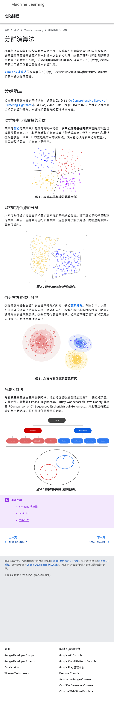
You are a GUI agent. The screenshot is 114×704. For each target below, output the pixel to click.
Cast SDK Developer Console (76, 685)
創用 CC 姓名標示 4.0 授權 (65, 561)
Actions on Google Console (75, 679)
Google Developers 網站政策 (42, 564)
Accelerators (12, 667)
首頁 (6, 30)
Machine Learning (28, 4)
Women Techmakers (16, 673)
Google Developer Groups (19, 655)
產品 (16, 30)
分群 (65, 30)
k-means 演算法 (28, 506)
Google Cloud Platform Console (77, 661)
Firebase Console (69, 673)
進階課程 (11, 16)
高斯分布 (24, 520)
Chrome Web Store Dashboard (77, 691)
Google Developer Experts (19, 661)
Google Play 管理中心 (71, 667)
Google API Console (70, 655)
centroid (23, 513)
